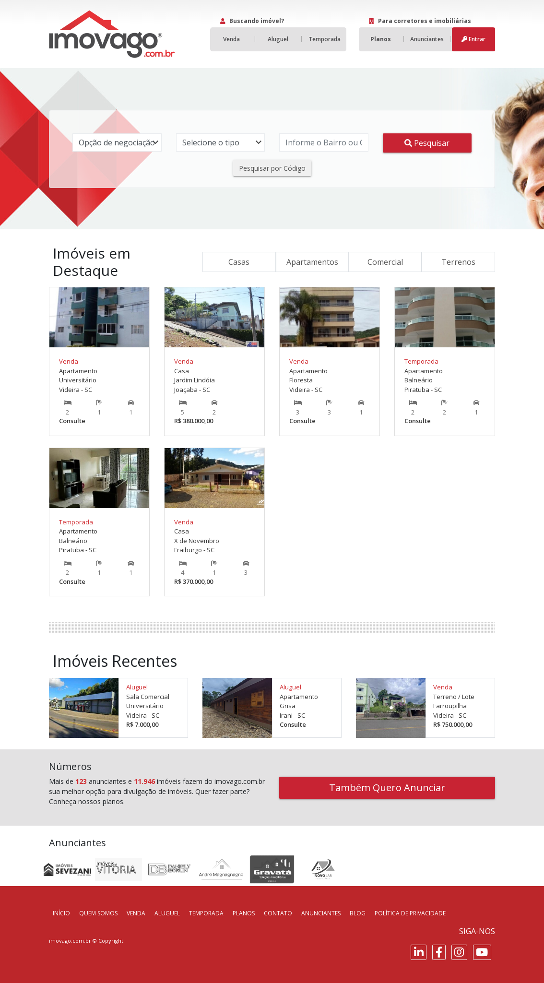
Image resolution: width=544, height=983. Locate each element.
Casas (238, 262)
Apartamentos (312, 262)
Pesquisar (426, 143)
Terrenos (458, 262)
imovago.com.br (70, 940)
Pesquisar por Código (272, 168)
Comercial (385, 262)
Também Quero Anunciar (387, 787)
